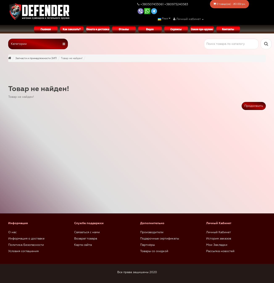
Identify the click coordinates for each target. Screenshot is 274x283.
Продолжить (253, 106)
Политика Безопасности (26, 245)
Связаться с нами (87, 232)
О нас (12, 232)
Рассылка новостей (220, 251)
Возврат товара (85, 238)
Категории (38, 44)
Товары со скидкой (154, 251)
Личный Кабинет (218, 232)
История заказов (218, 238)
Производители (151, 232)
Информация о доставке (26, 238)
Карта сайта (83, 245)
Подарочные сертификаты (159, 238)
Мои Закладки (216, 245)
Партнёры (147, 245)
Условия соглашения (23, 251)
